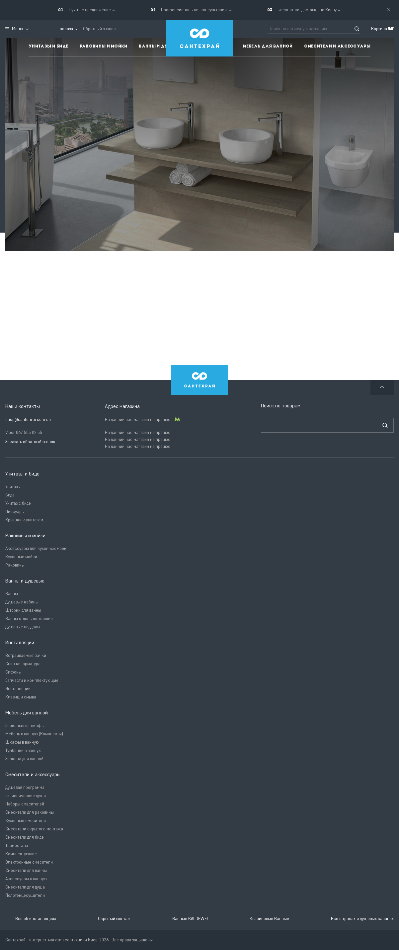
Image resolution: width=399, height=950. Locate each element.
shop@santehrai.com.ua (28, 419)
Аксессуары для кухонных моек (35, 548)
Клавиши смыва (20, 696)
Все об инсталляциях (35, 918)
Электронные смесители (29, 862)
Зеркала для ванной (24, 758)
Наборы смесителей (24, 803)
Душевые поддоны (22, 626)
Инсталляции (18, 688)
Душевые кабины (22, 601)
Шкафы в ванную (22, 742)
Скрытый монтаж (114, 918)
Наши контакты (22, 406)
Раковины (15, 565)
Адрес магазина (122, 406)
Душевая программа (24, 787)
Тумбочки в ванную (23, 750)
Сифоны (13, 672)
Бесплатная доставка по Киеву (307, 9)
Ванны (11, 593)
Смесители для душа (25, 887)
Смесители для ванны (26, 870)
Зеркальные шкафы (24, 725)
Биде (10, 494)
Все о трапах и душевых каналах (362, 918)
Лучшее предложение (89, 9)
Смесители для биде (24, 837)
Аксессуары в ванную (26, 878)
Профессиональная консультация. (194, 9)
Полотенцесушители (25, 895)
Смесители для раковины (29, 812)
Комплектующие (21, 853)
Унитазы (13, 486)
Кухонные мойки (21, 556)
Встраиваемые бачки (25, 655)
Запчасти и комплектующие (31, 680)
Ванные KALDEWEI (190, 918)
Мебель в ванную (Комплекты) (34, 733)
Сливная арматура (22, 663)
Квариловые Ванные (269, 918)
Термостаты (16, 845)
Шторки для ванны (23, 610)
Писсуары (15, 511)
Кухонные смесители (25, 820)
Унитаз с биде (18, 503)
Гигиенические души (25, 795)
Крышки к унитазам (24, 519)
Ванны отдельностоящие (29, 618)
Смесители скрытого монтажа (34, 828)
